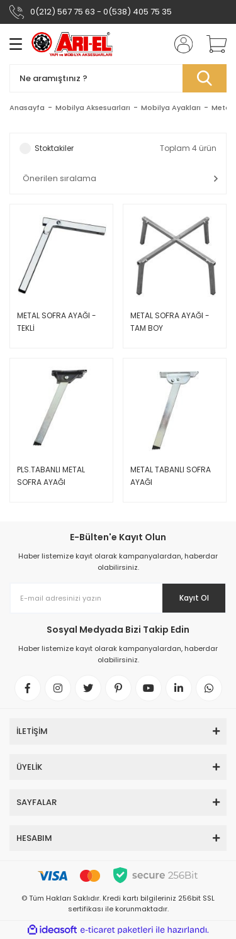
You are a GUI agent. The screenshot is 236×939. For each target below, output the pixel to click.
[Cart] (212, 44)
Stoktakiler (54, 148)
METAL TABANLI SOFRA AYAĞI (170, 475)
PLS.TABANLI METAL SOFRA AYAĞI (51, 475)
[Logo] (72, 44)
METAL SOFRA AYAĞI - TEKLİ (56, 321)
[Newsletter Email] (118, 598)
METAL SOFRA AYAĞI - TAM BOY (170, 321)
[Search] (118, 78)
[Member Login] (179, 44)
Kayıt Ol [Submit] (194, 597)
